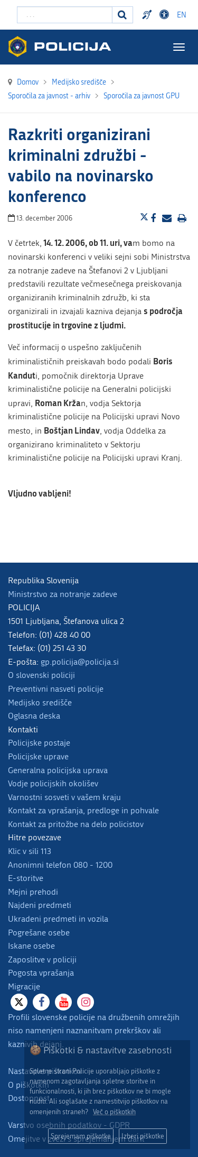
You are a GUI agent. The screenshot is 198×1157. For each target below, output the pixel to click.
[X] (19, 1002)
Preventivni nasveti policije (55, 689)
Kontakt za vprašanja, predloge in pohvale (83, 810)
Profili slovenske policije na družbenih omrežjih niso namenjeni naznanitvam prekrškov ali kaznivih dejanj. (94, 1030)
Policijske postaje (39, 743)
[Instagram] (85, 1002)
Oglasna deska (34, 716)
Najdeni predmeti (39, 905)
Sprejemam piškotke (81, 1136)
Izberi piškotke (142, 1136)
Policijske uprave (38, 756)
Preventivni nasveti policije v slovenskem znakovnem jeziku (148, 15)
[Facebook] (41, 1002)
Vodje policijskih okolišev (53, 783)
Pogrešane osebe (39, 933)
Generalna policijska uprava (58, 770)
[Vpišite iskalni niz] (64, 14)
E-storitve (25, 878)
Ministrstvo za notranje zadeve (62, 594)
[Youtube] (63, 1002)
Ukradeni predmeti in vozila (58, 919)
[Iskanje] (122, 14)
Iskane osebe (31, 946)
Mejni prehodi (33, 892)
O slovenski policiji (41, 675)
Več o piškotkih (114, 1112)
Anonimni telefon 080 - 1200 (60, 865)
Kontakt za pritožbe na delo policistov (76, 824)
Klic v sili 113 (29, 851)
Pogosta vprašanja (41, 973)
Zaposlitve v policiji (42, 959)
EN (181, 15)
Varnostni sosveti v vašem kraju (64, 797)
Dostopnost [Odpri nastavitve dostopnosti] (165, 15)
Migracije (24, 986)
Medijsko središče (40, 702)
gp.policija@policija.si (80, 662)
